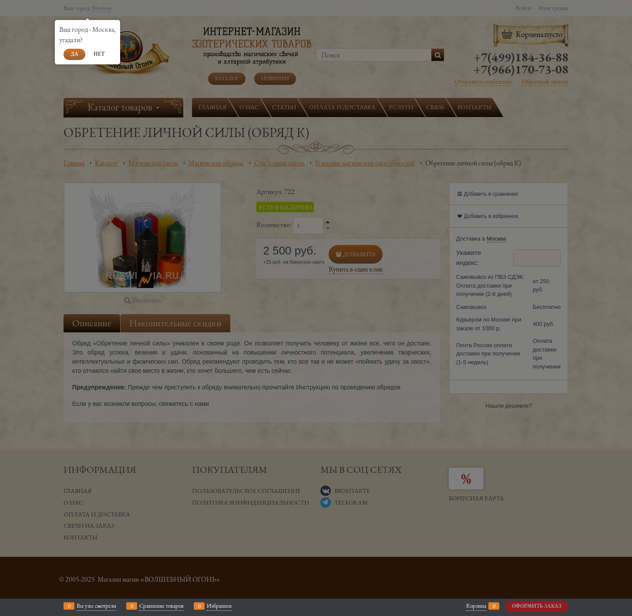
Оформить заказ (536, 606)
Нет (99, 53)
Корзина (476, 605)
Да (74, 53)
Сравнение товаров (161, 605)
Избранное (219, 605)
